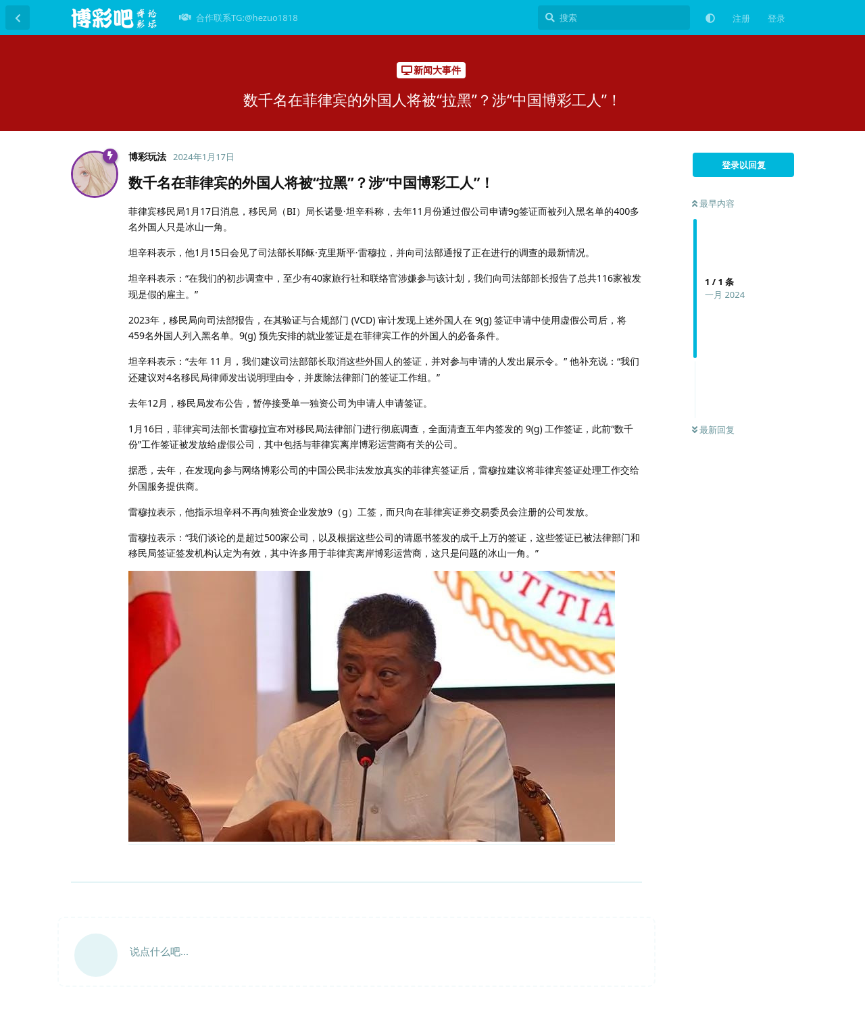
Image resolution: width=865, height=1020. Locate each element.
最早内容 (713, 203)
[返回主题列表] (17, 17)
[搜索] (614, 17)
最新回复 (713, 430)
